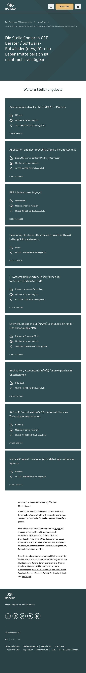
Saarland (22, 573)
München (22, 546)
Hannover (22, 542)
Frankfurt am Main (37, 539)
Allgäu (57, 529)
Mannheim (60, 542)
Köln (45, 542)
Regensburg (60, 546)
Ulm (41, 549)
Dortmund (44, 536)
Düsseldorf (23, 539)
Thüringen (26, 577)
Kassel (39, 542)
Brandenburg (51, 563)
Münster (30, 546)
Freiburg (50, 539)
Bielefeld (38, 532)
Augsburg (22, 532)
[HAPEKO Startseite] (10, 6)
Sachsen (30, 573)
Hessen (30, 566)
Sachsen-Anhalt (42, 573)
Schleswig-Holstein (58, 573)
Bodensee (50, 532)
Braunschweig (24, 536)
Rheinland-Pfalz (59, 570)
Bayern (34, 563)
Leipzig (51, 542)
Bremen (35, 536)
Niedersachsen (24, 570)
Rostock (21, 549)
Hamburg (59, 539)
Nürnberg (39, 546)
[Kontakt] (64, 7)
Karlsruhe (31, 542)
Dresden (53, 536)
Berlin (30, 532)
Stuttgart (30, 549)
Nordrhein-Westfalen (41, 570)
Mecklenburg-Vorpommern (46, 566)
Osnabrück (50, 546)
